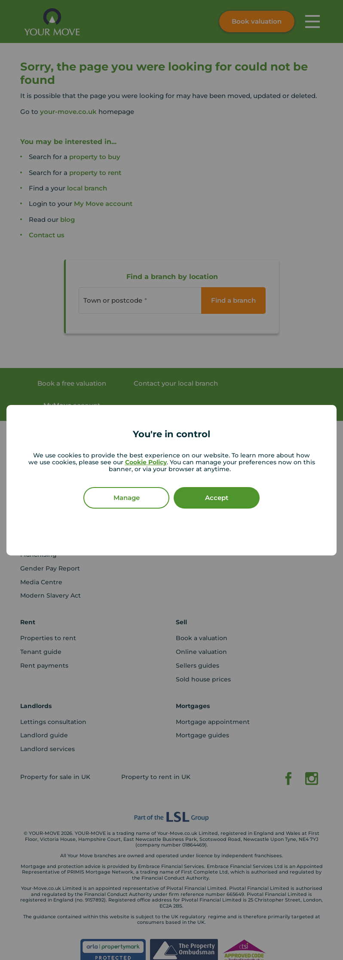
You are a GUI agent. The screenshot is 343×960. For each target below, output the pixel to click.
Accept (216, 498)
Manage (126, 498)
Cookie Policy (146, 462)
